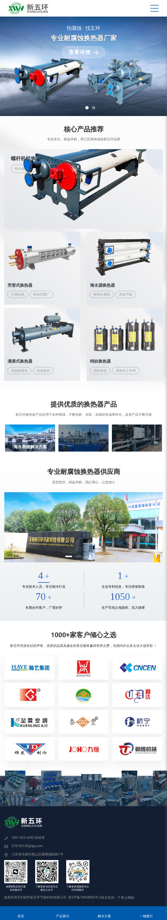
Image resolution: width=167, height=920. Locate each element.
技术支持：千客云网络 (117, 898)
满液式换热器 (19, 361)
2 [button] (93, 107)
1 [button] (87, 107)
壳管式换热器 (19, 285)
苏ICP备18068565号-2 (84, 897)
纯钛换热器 (100, 361)
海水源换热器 (102, 285)
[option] (83, 66)
